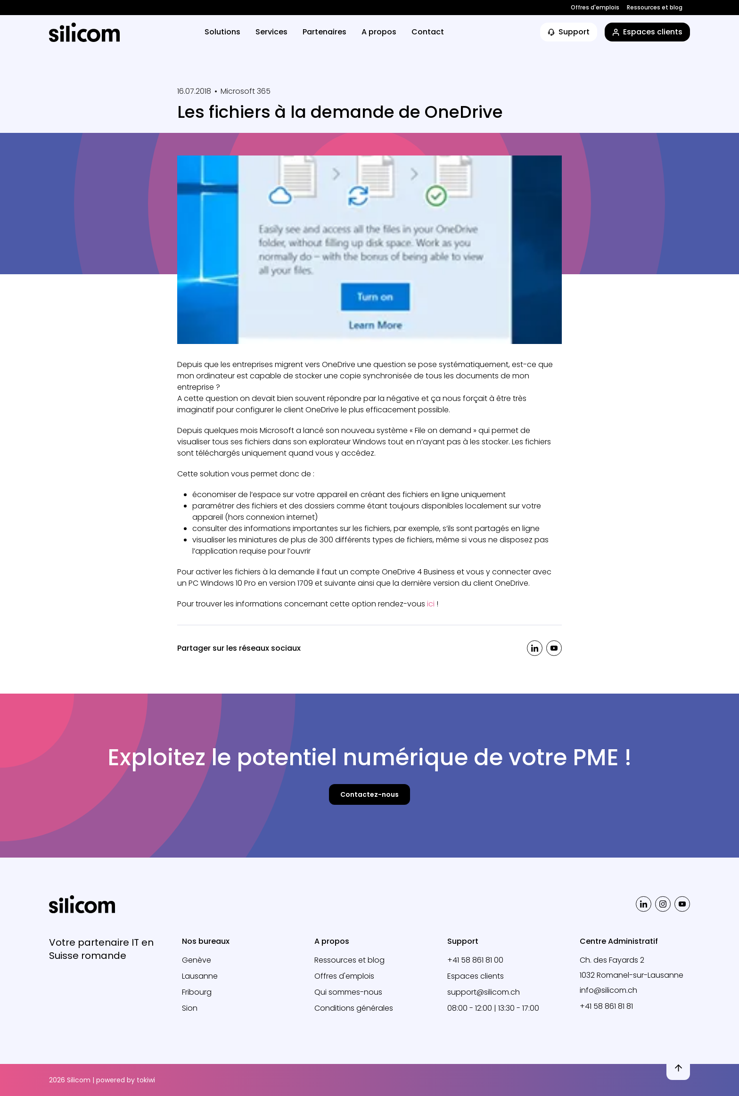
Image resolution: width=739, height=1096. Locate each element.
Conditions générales (353, 1008)
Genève (196, 960)
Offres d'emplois (595, 7)
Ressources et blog (654, 7)
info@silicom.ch (608, 990)
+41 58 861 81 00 (475, 960)
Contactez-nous (369, 794)
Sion (189, 1008)
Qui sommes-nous (348, 992)
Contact (427, 31)
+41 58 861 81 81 (606, 1006)
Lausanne (200, 976)
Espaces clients (475, 976)
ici (431, 603)
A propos (378, 31)
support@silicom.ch (483, 992)
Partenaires (324, 31)
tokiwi (146, 1080)
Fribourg (197, 992)
